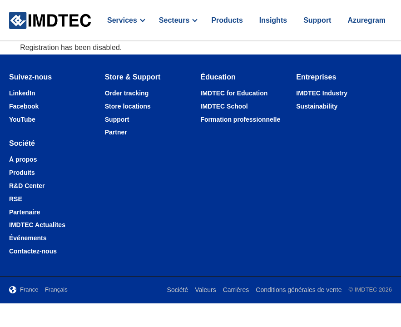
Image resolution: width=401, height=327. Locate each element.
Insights (273, 20)
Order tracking (127, 93)
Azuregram (366, 20)
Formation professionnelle (241, 119)
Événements (27, 238)
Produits (22, 172)
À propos (23, 159)
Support (317, 20)
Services (122, 20)
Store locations (128, 106)
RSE (15, 199)
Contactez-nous (33, 251)
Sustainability (316, 106)
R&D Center (27, 185)
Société (177, 289)
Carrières (236, 289)
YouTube (22, 119)
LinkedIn (22, 93)
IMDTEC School (224, 106)
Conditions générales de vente (299, 289)
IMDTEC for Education (234, 93)
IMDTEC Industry (321, 93)
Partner (116, 132)
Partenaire (24, 212)
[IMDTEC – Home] (50, 21)
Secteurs (174, 20)
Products (227, 20)
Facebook (24, 106)
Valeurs (205, 289)
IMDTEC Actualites (37, 224)
